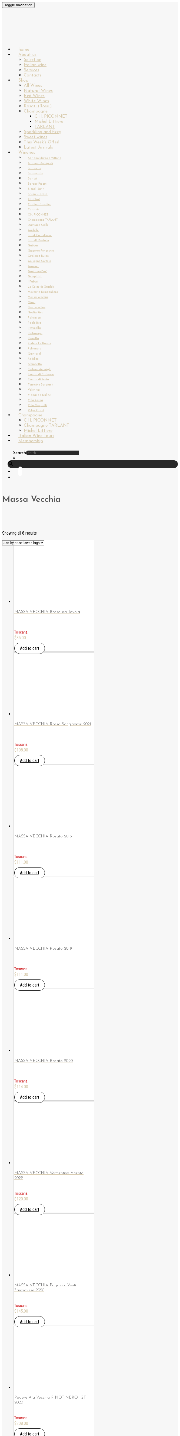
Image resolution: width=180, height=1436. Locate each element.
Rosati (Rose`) (38, 106)
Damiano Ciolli (38, 225)
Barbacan (34, 168)
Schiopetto (35, 364)
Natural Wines (38, 91)
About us (27, 55)
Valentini (34, 389)
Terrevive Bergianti (41, 384)
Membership (30, 441)
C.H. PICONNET (51, 116)
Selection (32, 60)
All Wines (33, 85)
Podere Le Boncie (39, 343)
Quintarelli (35, 353)
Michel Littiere (49, 122)
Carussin (33, 209)
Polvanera (34, 348)
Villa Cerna (35, 400)
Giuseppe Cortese (39, 261)
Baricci (32, 178)
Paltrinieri (34, 317)
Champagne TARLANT (43, 220)
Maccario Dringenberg (43, 292)
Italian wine (35, 65)
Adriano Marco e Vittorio (44, 158)
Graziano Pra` (37, 271)
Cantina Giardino (39, 204)
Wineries (26, 152)
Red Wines (34, 96)
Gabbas (33, 245)
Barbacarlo (35, 173)
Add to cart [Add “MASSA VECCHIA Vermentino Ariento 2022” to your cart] (29, 1209)
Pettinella (34, 328)
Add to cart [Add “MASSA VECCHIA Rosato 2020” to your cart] (29, 1097)
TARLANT (45, 127)
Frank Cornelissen (40, 235)
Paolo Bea (35, 323)
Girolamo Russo (38, 256)
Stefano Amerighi (39, 369)
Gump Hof (35, 276)
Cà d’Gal (34, 199)
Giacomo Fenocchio (41, 250)
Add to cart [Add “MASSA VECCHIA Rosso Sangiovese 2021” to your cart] (29, 760)
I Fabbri (33, 281)
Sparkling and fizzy (42, 132)
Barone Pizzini (37, 183)
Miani (31, 302)
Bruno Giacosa (38, 194)
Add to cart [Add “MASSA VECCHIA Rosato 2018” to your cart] (29, 872)
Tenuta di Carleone (41, 374)
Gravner (33, 266)
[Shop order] (23, 542)
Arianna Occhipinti (40, 163)
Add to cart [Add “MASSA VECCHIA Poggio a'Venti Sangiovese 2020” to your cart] (29, 1321)
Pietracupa (35, 333)
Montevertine (36, 307)
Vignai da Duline (39, 395)
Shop (23, 80)
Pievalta (33, 338)
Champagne (36, 111)
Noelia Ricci (36, 312)
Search (19, 453)
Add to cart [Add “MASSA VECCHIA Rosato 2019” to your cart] (29, 985)
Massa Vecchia (38, 297)
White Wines (36, 101)
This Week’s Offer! (41, 142)
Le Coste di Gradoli (41, 286)
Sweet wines (35, 137)
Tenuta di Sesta (38, 379)
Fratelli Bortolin (38, 240)
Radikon (33, 359)
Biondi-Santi (36, 189)
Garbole (33, 230)
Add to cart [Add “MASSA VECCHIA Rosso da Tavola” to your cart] (29, 648)
